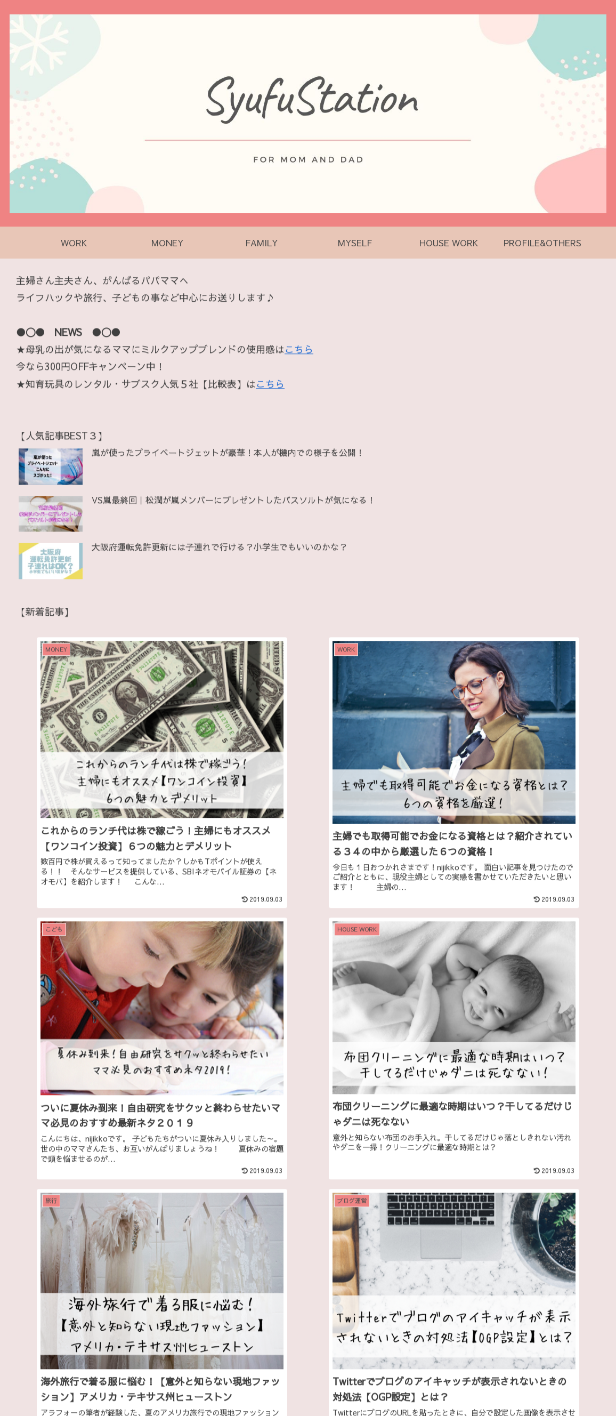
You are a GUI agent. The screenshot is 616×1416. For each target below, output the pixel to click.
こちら (299, 350)
